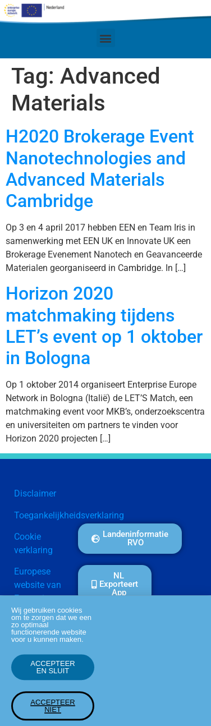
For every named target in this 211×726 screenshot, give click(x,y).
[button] (106, 38)
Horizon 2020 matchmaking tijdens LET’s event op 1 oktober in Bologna (104, 326)
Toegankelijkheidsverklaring (69, 515)
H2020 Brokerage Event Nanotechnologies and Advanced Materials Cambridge (100, 169)
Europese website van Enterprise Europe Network (37, 598)
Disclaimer (35, 493)
